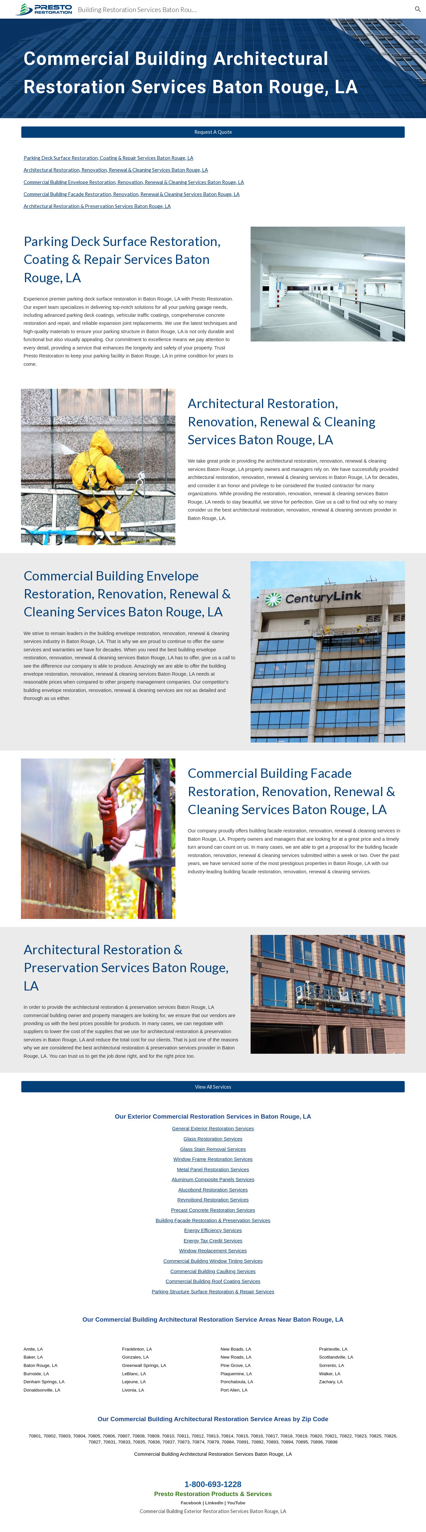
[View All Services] (213, 1086)
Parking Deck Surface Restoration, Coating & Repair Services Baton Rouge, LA (108, 158)
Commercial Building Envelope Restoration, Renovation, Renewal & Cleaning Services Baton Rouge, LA (134, 182)
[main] (196, 68)
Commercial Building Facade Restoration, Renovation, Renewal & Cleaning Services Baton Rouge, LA (132, 194)
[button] (418, 9)
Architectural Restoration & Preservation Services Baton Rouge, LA (97, 206)
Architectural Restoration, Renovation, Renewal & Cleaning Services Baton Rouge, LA (116, 170)
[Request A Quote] (213, 132)
